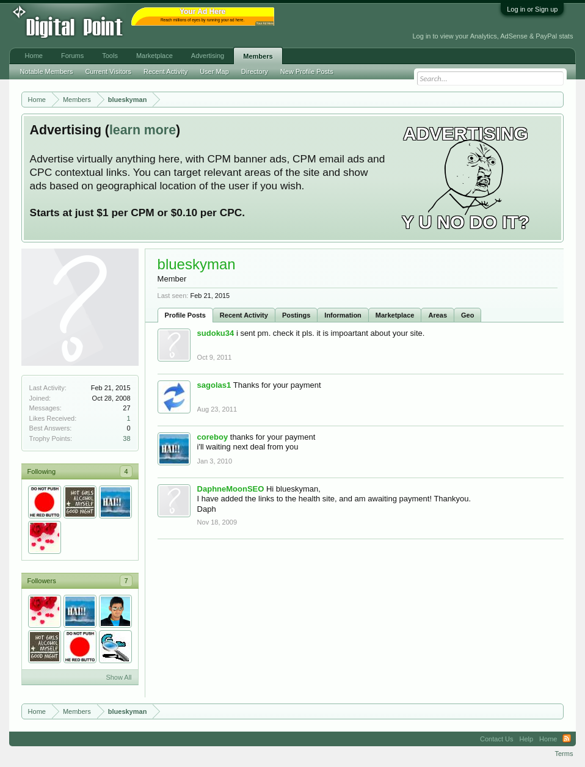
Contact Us (496, 739)
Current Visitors (108, 71)
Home (34, 55)
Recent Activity (244, 315)
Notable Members (46, 71)
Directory (254, 71)
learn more (142, 130)
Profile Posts (185, 315)
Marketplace (395, 315)
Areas (437, 315)
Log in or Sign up (532, 9)
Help (526, 739)
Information (343, 315)
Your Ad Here (265, 23)
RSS (567, 739)
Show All (118, 677)
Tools (110, 55)
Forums (72, 55)
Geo (467, 315)
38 (126, 438)
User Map (214, 71)
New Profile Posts (306, 71)
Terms (563, 753)
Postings (296, 315)
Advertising (207, 55)
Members (257, 56)
